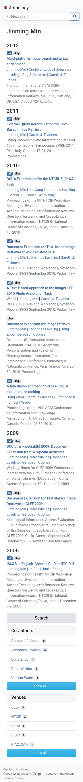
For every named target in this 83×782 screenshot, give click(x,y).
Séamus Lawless (40, 397)
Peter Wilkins (39, 457)
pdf (10, 173)
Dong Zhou (15, 397)
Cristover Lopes (41, 69)
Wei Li (11, 299)
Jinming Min (16, 69)
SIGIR (15, 735)
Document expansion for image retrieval (38, 324)
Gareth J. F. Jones (43, 135)
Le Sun (34, 569)
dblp (16, 53)
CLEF (15, 707)
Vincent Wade (19, 402)
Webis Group (21, 773)
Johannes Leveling (60, 190)
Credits (7, 769)
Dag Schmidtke (34, 75)
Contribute (22, 769)
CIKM (15, 726)
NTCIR (16, 717)
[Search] (37, 16)
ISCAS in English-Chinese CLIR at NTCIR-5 (40, 563)
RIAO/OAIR (20, 744)
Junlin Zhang (52, 569)
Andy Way (47, 195)
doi (10, 53)
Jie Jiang (36, 190)
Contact (51, 773)
